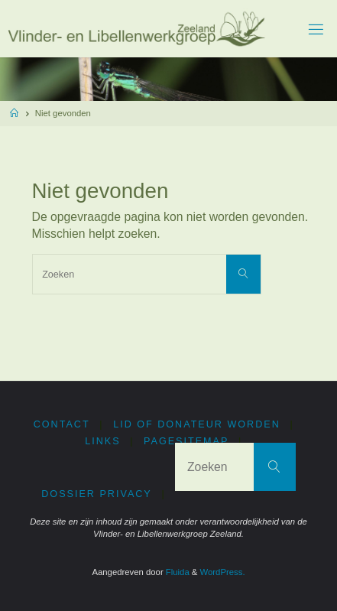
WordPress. (222, 572)
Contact (62, 424)
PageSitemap (186, 441)
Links (102, 441)
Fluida (177, 572)
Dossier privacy (96, 494)
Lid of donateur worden (196, 424)
